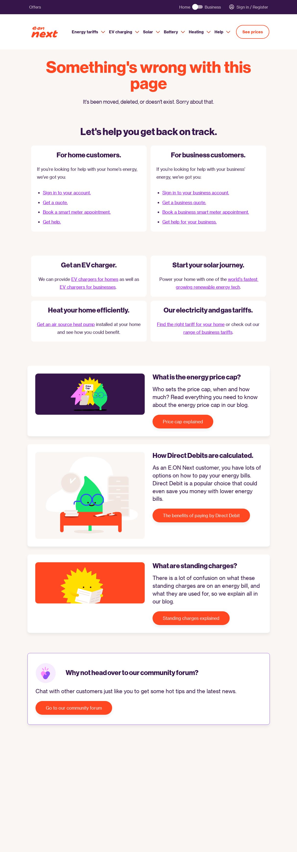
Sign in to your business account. (195, 192)
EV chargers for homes (94, 279)
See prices (252, 31)
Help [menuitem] (222, 31)
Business (213, 7)
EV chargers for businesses (88, 286)
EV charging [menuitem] (124, 31)
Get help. (52, 221)
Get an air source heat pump (66, 324)
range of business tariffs (207, 332)
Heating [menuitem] (200, 31)
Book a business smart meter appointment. (205, 211)
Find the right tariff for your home (191, 324)
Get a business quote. (184, 202)
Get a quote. (55, 202)
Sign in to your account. (67, 192)
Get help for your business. (189, 221)
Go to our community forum (74, 707)
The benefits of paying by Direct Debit (201, 515)
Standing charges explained (191, 618)
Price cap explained (183, 421)
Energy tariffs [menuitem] (88, 31)
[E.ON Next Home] (49, 32)
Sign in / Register (248, 7)
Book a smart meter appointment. (77, 211)
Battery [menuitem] (174, 31)
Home (184, 7)
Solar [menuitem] (151, 31)
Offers (35, 7)
